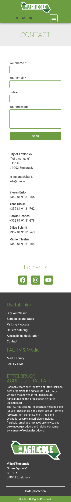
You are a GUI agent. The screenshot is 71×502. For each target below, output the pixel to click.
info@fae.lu (17, 181)
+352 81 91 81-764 (22, 244)
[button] (54, 18)
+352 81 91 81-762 (22, 208)
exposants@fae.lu (21, 177)
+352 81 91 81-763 (22, 232)
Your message (18, 107)
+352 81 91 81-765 (22, 197)
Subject (14, 92)
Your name (17, 63)
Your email (16, 78)
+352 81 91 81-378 (22, 220)
